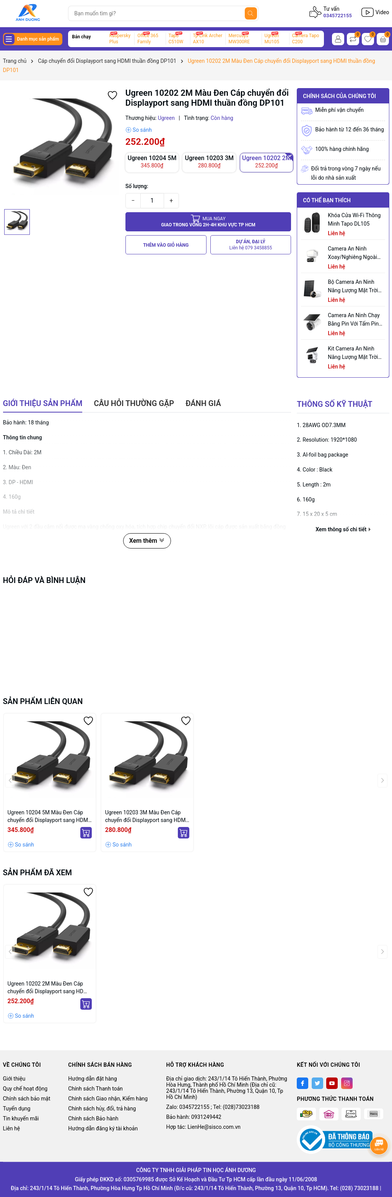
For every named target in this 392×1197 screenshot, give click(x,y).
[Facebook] (302, 1083)
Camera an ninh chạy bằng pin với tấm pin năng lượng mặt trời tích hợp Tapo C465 (354, 320)
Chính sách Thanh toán (95, 1089)
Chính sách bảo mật (26, 1098)
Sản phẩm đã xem (37, 872)
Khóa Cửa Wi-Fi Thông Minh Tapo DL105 (354, 219)
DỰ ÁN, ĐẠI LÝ (250, 245)
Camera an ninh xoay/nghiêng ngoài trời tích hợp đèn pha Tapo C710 (354, 253)
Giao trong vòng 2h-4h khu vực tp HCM (208, 222)
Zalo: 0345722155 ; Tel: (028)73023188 (213, 1107)
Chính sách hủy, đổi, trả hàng (102, 1108)
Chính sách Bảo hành (93, 1118)
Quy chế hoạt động (25, 1089)
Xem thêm (147, 540)
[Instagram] (347, 1083)
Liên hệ (11, 1128)
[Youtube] (332, 1083)
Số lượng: (136, 186)
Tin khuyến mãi (21, 1118)
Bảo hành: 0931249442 (193, 1117)
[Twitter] (317, 1083)
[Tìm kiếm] (251, 13)
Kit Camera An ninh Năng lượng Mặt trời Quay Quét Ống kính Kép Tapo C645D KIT (353, 353)
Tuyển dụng (17, 1108)
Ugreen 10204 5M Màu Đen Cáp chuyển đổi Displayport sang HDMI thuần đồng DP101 (48, 816)
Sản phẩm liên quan (43, 701)
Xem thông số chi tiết (343, 529)
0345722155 (338, 15)
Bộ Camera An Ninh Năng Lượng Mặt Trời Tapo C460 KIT (353, 287)
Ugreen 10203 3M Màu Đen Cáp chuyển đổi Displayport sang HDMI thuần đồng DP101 (146, 816)
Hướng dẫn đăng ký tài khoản (103, 1128)
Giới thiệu (14, 1079)
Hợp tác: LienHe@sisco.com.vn (203, 1127)
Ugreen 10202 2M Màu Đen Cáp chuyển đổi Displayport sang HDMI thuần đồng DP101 (48, 988)
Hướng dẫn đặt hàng (92, 1079)
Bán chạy (81, 36)
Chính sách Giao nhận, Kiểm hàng (108, 1098)
